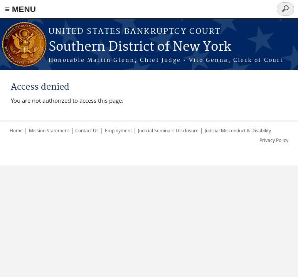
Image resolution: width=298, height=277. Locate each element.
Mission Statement (49, 130)
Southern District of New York (140, 47)
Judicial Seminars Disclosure (168, 130)
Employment (118, 130)
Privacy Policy (273, 140)
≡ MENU (20, 9)
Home (16, 130)
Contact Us (87, 130)
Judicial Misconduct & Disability (238, 130)
